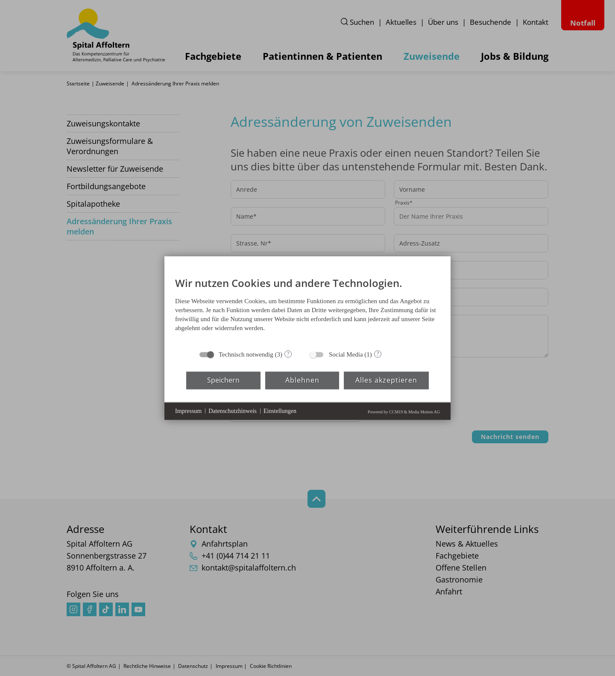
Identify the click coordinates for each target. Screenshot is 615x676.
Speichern (223, 380)
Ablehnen (302, 380)
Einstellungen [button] (280, 411)
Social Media (346, 354)
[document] (307, 306)
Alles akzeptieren (386, 380)
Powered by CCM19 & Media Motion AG (404, 411)
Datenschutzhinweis (232, 411)
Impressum (188, 411)
